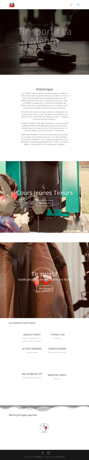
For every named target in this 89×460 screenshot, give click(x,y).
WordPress (38, 457)
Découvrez (44, 203)
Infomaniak (60, 457)
